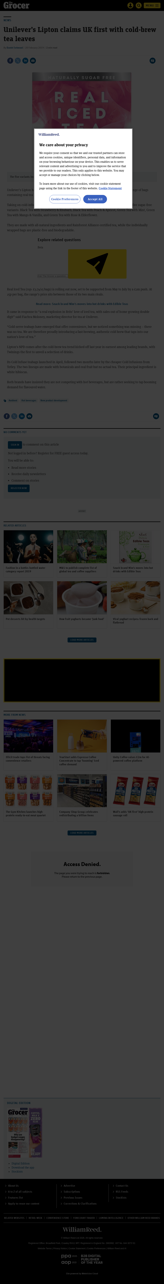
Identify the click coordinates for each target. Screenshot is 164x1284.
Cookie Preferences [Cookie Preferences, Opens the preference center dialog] (64, 199)
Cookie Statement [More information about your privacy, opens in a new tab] (110, 188)
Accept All (95, 199)
